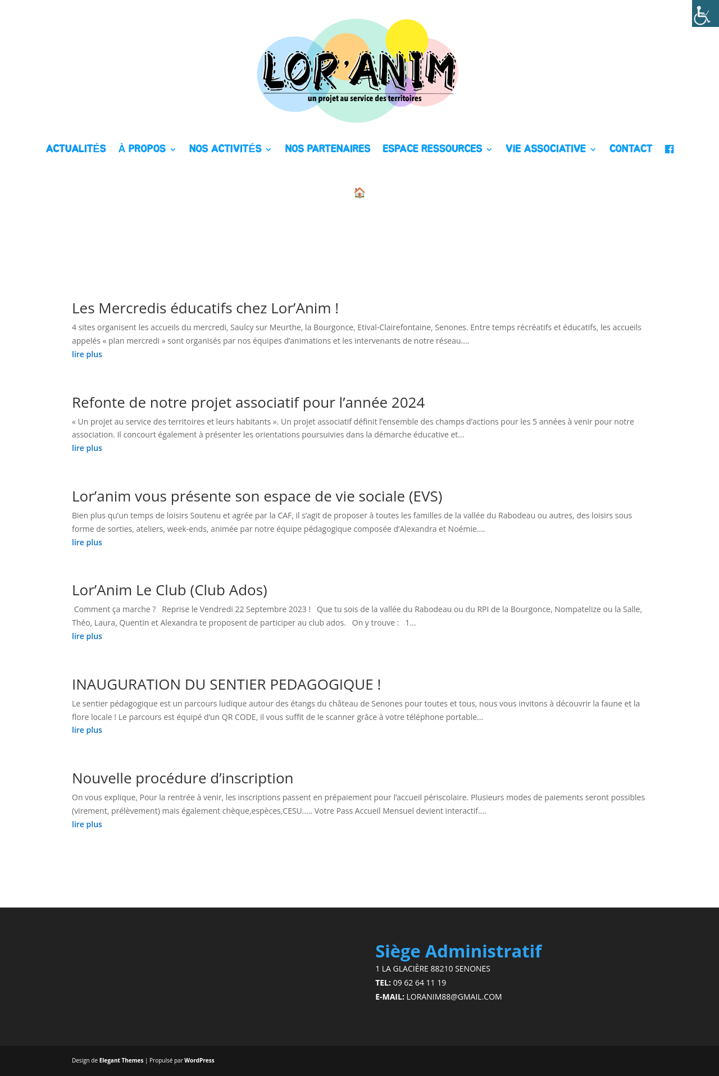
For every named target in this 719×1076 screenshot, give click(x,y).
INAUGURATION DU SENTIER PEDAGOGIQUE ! (226, 684)
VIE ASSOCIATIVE (546, 149)
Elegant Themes (121, 1060)
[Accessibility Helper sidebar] (705, 13)
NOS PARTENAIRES (327, 149)
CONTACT (631, 149)
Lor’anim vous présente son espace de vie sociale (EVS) (257, 496)
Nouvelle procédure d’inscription (182, 778)
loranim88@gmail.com (454, 996)
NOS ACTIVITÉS (225, 149)
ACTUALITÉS (75, 149)
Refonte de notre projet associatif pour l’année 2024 (248, 402)
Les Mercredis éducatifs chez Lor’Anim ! (205, 308)
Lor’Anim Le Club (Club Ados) (169, 590)
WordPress (199, 1060)
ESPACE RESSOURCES (432, 149)
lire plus (87, 354)
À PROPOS (141, 149)
